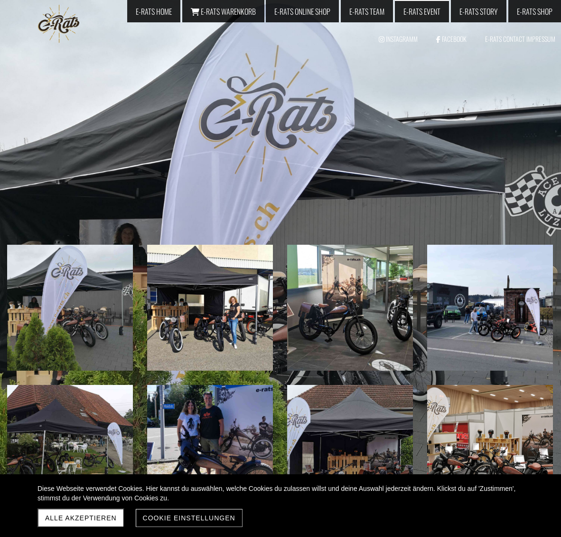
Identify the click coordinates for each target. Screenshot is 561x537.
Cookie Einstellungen (189, 518)
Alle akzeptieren (81, 518)
